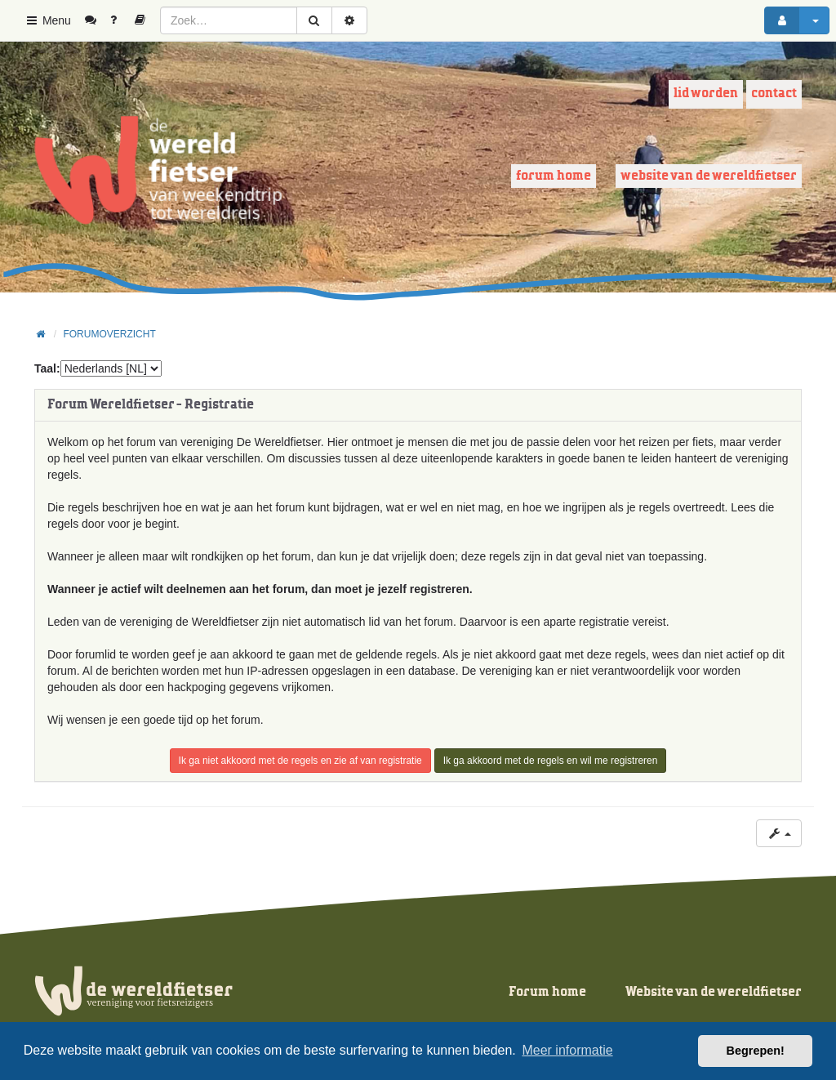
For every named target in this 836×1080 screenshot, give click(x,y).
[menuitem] (96, 20)
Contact (774, 93)
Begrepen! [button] (756, 1050)
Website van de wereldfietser (708, 176)
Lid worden (706, 93)
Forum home (553, 176)
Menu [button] (47, 20)
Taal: (47, 368)
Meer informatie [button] (567, 1050)
